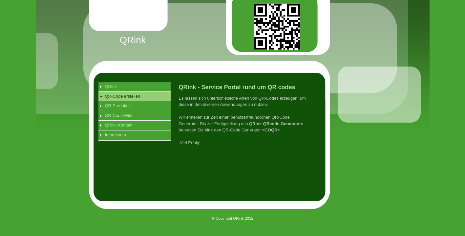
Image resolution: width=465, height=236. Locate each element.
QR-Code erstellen (122, 96)
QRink (111, 86)
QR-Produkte (117, 105)
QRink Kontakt (119, 125)
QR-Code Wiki (118, 115)
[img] (239, 34)
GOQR (271, 130)
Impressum (115, 134)
